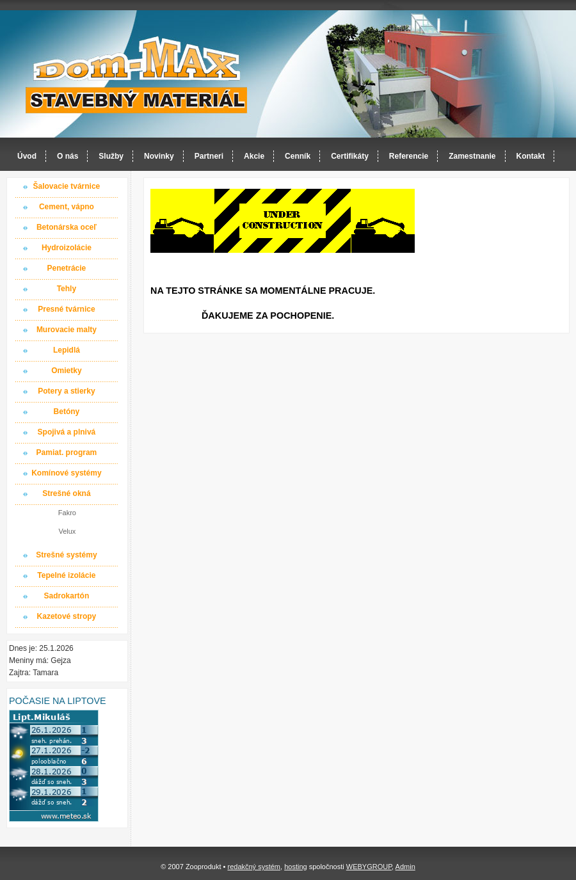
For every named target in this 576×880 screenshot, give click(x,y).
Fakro (67, 512)
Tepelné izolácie (66, 575)
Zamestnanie (472, 156)
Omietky (66, 370)
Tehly (66, 288)
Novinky (159, 156)
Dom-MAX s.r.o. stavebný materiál (137, 74)
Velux (67, 531)
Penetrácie (66, 268)
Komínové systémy (66, 472)
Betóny (67, 411)
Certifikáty (350, 156)
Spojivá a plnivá (67, 432)
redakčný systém (253, 866)
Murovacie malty (66, 329)
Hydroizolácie (67, 247)
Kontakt (530, 156)
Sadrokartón (67, 595)
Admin (405, 866)
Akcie (254, 156)
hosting (295, 866)
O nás (67, 156)
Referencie (408, 156)
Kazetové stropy (67, 616)
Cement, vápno (66, 206)
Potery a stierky (66, 391)
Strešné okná (66, 493)
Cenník (297, 156)
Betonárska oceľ (66, 227)
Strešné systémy (66, 554)
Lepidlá (66, 350)
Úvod (26, 156)
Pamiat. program (66, 452)
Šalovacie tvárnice (66, 186)
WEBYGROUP (369, 866)
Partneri (209, 156)
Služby (111, 156)
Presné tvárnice (66, 309)
